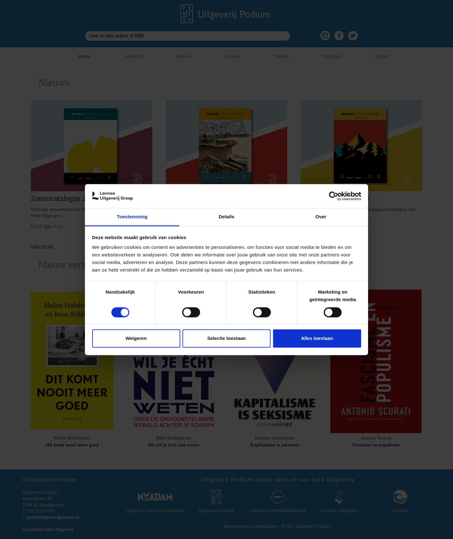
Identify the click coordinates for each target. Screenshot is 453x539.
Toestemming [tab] (132, 217)
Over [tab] (321, 217)
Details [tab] (226, 217)
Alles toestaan (317, 338)
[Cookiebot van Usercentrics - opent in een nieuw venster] (333, 196)
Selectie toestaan (226, 338)
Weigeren (136, 338)
